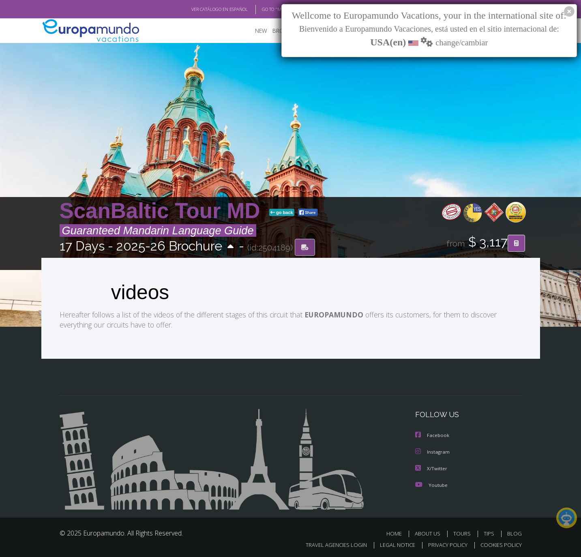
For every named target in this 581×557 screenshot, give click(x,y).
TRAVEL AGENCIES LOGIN (328, 543)
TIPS (490, 532)
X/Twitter (431, 467)
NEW (253, 31)
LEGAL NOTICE (392, 543)
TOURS (464, 532)
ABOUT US (429, 532)
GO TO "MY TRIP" (265, 9)
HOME (397, 532)
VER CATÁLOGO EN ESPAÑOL (200, 9)
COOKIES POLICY (499, 543)
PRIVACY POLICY (443, 543)
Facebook (432, 435)
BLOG (514, 532)
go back (281, 212)
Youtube (431, 483)
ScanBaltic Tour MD (163, 211)
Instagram (432, 451)
